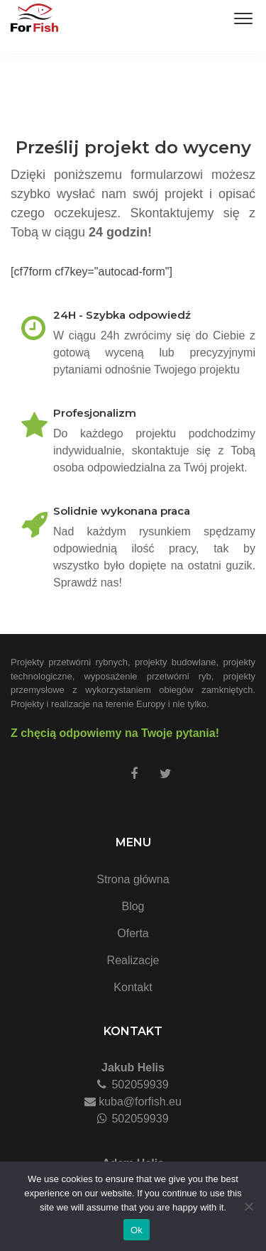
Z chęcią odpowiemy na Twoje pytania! (115, 733)
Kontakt (132, 987)
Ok (137, 1230)
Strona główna (132, 879)
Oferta (132, 933)
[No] (248, 1206)
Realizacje (133, 960)
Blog (132, 906)
